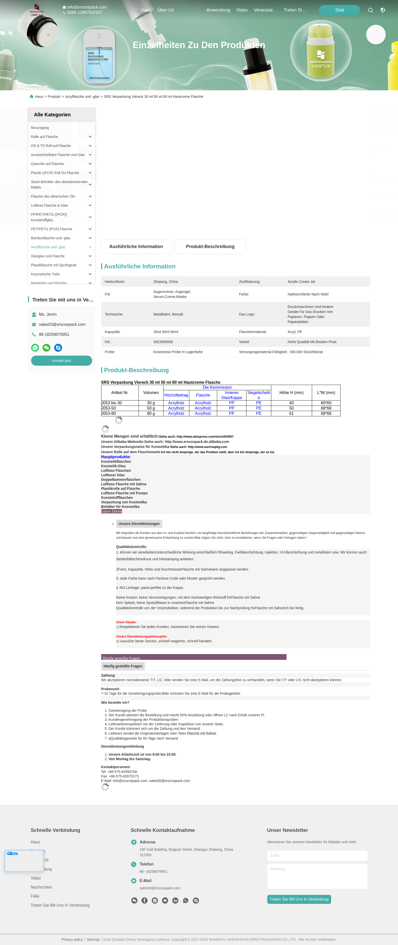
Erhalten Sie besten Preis (284, 218)
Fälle (35, 896)
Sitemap (93, 939)
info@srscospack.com (84, 7)
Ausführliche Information (136, 246)
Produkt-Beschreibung (210, 246)
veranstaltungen (266, 10)
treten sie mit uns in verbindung (296, 10)
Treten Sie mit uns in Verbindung (60, 905)
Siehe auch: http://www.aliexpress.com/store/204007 (196, 436)
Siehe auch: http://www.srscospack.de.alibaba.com (186, 442)
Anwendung (41, 869)
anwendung (218, 10)
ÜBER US (40, 860)
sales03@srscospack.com (62, 324)
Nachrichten (41, 887)
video (242, 10)
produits (190, 10)
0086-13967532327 (82, 12)
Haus (146, 10)
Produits (54, 97)
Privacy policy (72, 939)
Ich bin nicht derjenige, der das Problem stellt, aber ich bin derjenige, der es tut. (218, 452)
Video (36, 878)
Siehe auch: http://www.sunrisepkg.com (198, 447)
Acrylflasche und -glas (82, 97)
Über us (165, 10)
